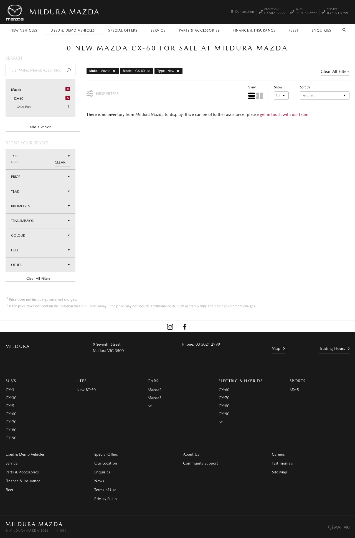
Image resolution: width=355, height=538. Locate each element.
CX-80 (11, 430)
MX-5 (294, 389)
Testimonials (282, 463)
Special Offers (122, 30)
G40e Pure (24, 106)
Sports (297, 381)
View (251, 87)
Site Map (279, 472)
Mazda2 (154, 389)
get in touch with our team (284, 114)
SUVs (11, 381)
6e (150, 406)
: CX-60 (137, 71)
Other (40, 265)
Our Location (244, 12)
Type (40, 159)
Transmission (40, 221)
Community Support (200, 463)
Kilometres (40, 206)
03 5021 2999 (274, 12)
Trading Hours (332, 348)
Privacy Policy (105, 498)
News (99, 481)
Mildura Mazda (64, 11)
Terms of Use (105, 490)
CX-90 (11, 438)
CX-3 (10, 389)
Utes (82, 381)
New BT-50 (86, 389)
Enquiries (321, 30)
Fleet (293, 30)
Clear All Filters (38, 278)
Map (276, 348)
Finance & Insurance (254, 30)
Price (40, 177)
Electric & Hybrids (241, 381)
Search (342, 30)
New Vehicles (24, 30)
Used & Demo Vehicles (72, 30)
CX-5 (10, 406)
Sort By (305, 87)
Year (40, 191)
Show (278, 87)
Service (158, 30)
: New (169, 71)
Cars (153, 381)
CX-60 (11, 414)
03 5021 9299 (337, 12)
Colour (40, 235)
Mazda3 (154, 398)
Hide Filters (102, 93)
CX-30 (11, 398)
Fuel (40, 250)
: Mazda (103, 71)
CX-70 (11, 422)
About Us (191, 454)
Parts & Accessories (199, 30)
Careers (278, 454)
